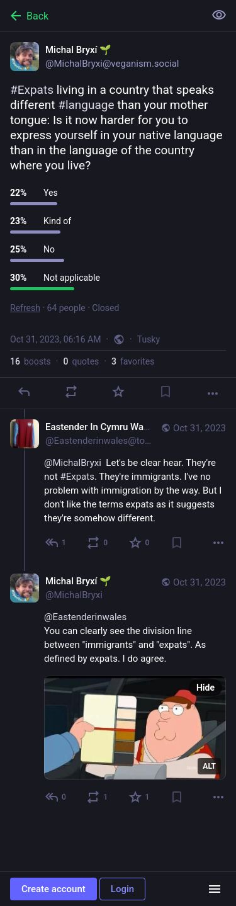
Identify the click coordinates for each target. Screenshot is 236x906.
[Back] (101, 15)
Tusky (148, 339)
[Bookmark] (165, 391)
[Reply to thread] (56, 542)
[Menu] (214, 889)
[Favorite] (118, 391)
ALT (209, 766)
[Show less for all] (219, 15)
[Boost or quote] (71, 391)
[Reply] (23, 391)
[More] (212, 393)
